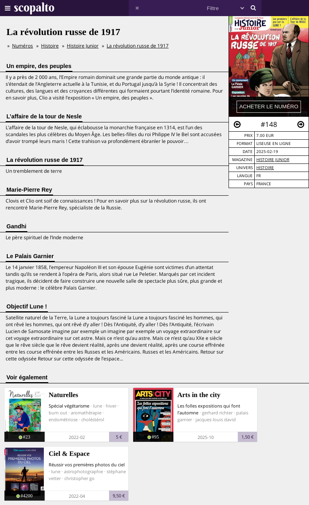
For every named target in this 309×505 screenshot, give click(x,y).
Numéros (22, 45)
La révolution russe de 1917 (138, 45)
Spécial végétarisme (69, 406)
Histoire (265, 167)
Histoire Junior (272, 159)
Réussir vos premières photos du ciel (87, 465)
